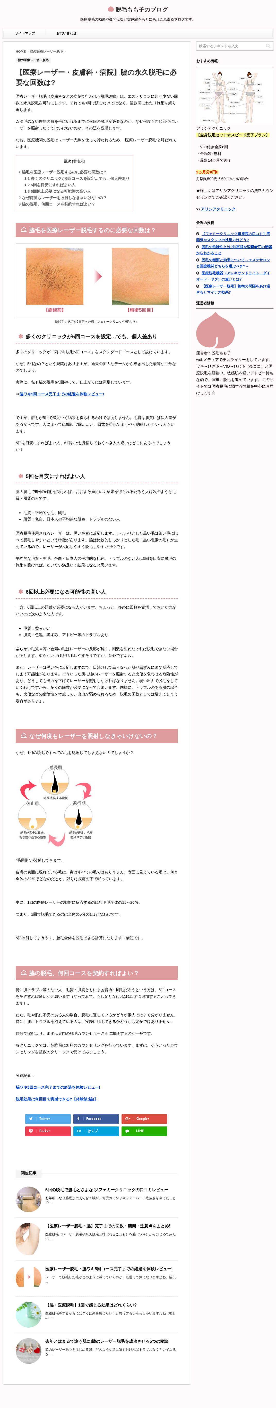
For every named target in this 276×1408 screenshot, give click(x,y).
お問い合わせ (66, 33)
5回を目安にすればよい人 (49, 185)
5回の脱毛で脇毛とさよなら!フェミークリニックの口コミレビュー (106, 1190)
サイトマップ (25, 33)
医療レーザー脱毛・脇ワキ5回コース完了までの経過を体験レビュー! (109, 1269)
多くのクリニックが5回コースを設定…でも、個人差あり (77, 178)
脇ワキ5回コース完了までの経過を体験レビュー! (62, 394)
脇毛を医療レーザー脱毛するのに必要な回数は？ (63, 172)
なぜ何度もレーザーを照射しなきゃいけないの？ (63, 197)
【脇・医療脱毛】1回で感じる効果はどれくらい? (91, 1305)
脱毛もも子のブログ (141, 10)
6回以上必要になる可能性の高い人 (57, 191)
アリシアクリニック (218, 209)
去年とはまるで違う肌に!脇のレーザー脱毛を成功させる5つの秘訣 (106, 1341)
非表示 (78, 161)
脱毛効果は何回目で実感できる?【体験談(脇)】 (57, 1099)
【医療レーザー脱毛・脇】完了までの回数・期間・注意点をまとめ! (107, 1226)
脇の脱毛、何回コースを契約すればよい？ (57, 204)
